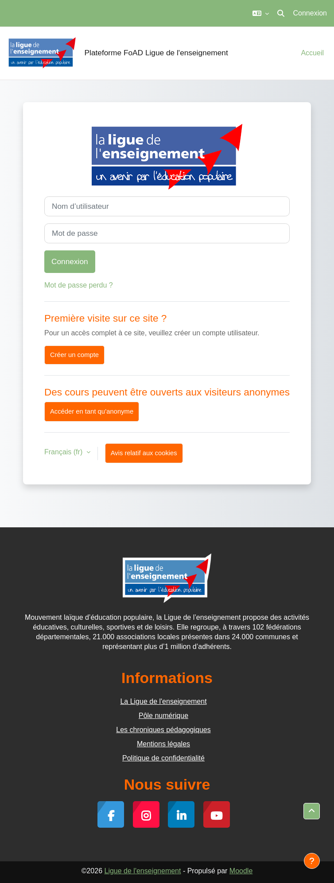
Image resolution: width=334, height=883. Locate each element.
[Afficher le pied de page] (312, 861)
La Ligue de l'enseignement (163, 701)
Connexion (310, 13)
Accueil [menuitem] (312, 53)
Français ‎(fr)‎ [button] (64, 452)
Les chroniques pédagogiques (163, 729)
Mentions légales (163, 744)
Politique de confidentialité (163, 758)
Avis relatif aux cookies (144, 453)
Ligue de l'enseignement (142, 871)
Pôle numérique (163, 715)
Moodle (240, 871)
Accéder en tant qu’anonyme (91, 411)
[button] (260, 13)
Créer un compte (74, 354)
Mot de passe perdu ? (78, 285)
